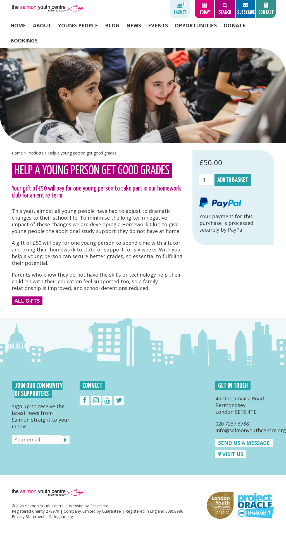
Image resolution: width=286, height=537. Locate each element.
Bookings (23, 40)
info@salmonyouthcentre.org (250, 430)
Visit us (230, 454)
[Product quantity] (206, 179)
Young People (78, 25)
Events (158, 25)
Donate (235, 25)
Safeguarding (61, 516)
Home (18, 25)
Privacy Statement (28, 516)
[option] (143, 95)
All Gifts (27, 300)
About (42, 25)
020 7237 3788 (232, 423)
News (133, 25)
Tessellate (99, 506)
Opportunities (196, 25)
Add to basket (232, 180)
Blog (112, 25)
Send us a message (244, 442)
